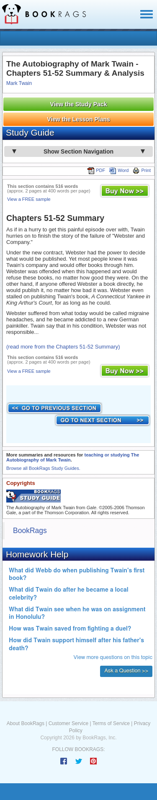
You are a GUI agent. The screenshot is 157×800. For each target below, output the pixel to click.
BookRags (30, 530)
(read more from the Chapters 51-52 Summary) (63, 347)
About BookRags (25, 723)
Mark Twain (19, 83)
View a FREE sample (29, 199)
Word (119, 170)
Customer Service (68, 723)
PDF (96, 170)
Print (142, 170)
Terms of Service (111, 723)
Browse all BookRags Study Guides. (43, 468)
